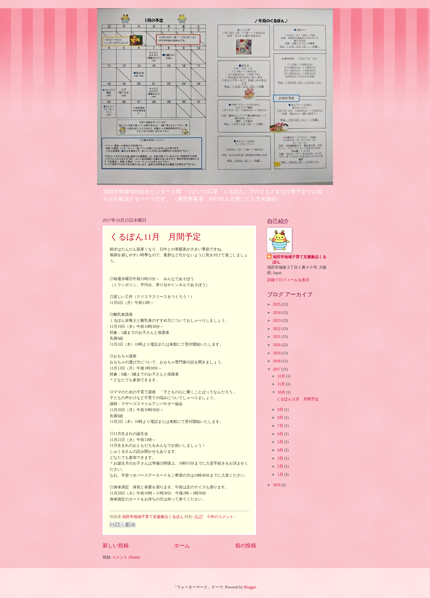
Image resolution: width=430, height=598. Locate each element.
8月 (281, 417)
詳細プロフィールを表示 (288, 280)
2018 (277, 361)
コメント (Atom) (126, 557)
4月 (281, 450)
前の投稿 (245, 545)
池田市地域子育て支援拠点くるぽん (299, 259)
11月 (282, 384)
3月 (281, 458)
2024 (277, 313)
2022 (277, 329)
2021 (277, 337)
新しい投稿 (116, 545)
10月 (282, 392)
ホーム (182, 545)
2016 (277, 485)
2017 (277, 369)
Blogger (250, 587)
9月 (281, 410)
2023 (277, 320)
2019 (277, 353)
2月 (281, 466)
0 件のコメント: (221, 517)
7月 (281, 426)
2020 (277, 345)
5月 (281, 442)
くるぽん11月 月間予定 (155, 236)
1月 (281, 474)
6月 (281, 434)
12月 (282, 376)
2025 (277, 304)
